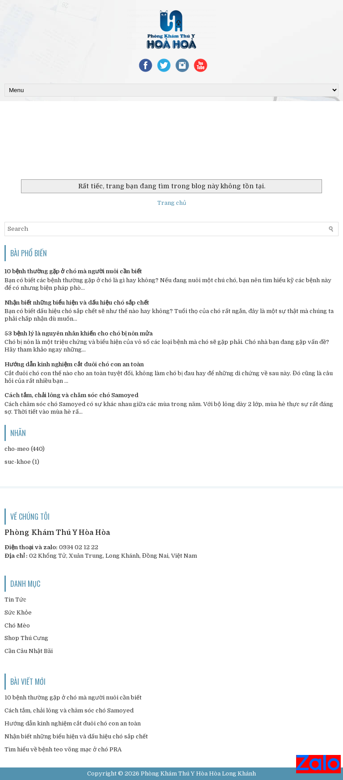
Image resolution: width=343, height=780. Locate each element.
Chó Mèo (17, 625)
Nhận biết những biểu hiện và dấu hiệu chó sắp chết (76, 302)
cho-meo (16, 448)
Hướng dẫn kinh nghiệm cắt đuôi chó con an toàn (74, 364)
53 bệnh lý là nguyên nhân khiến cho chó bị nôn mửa (78, 333)
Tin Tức (15, 599)
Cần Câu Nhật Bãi (28, 651)
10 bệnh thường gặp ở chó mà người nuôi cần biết (73, 271)
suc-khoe (17, 461)
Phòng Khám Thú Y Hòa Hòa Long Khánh (198, 773)
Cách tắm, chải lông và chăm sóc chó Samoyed (71, 395)
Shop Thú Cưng (26, 638)
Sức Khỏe (18, 612)
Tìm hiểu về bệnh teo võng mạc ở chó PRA (62, 749)
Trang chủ (171, 202)
